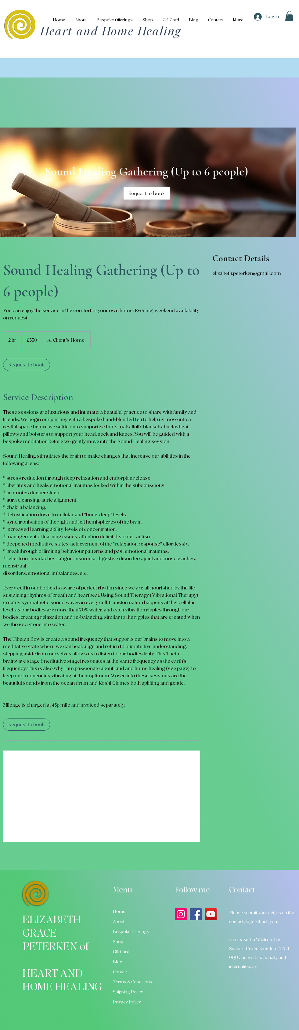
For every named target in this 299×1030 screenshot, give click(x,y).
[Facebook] (196, 914)
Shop (118, 941)
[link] (147, 193)
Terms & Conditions (132, 982)
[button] (289, 16)
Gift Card (121, 951)
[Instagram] (181, 914)
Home (119, 911)
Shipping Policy (128, 992)
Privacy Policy (127, 1002)
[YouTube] (211, 914)
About (118, 921)
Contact (120, 971)
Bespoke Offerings (131, 931)
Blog (117, 961)
